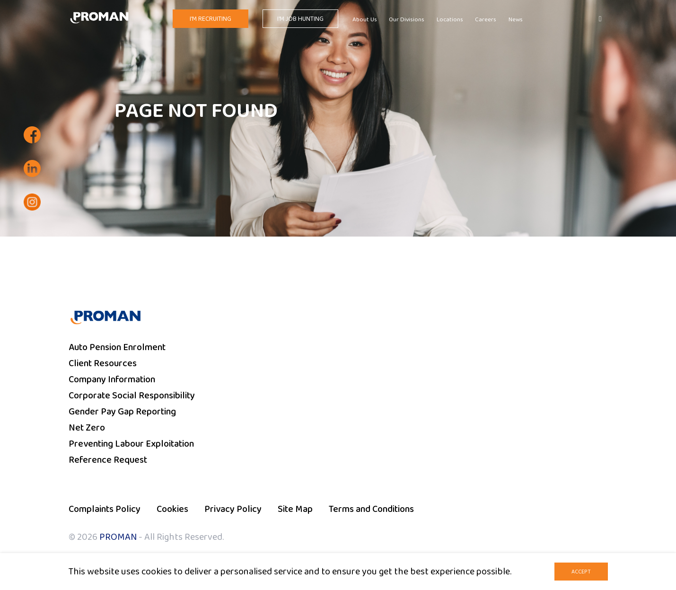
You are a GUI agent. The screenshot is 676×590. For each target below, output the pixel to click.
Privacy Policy (233, 509)
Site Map (295, 509)
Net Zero (87, 427)
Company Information (112, 379)
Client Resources (103, 363)
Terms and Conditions (371, 509)
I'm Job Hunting (300, 19)
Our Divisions (406, 20)
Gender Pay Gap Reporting (122, 411)
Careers (485, 20)
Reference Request (108, 459)
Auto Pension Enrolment (117, 347)
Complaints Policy (104, 509)
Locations (450, 20)
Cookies (172, 509)
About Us (364, 20)
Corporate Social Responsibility (132, 395)
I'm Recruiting (210, 19)
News (516, 20)
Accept (581, 571)
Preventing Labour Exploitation (131, 443)
